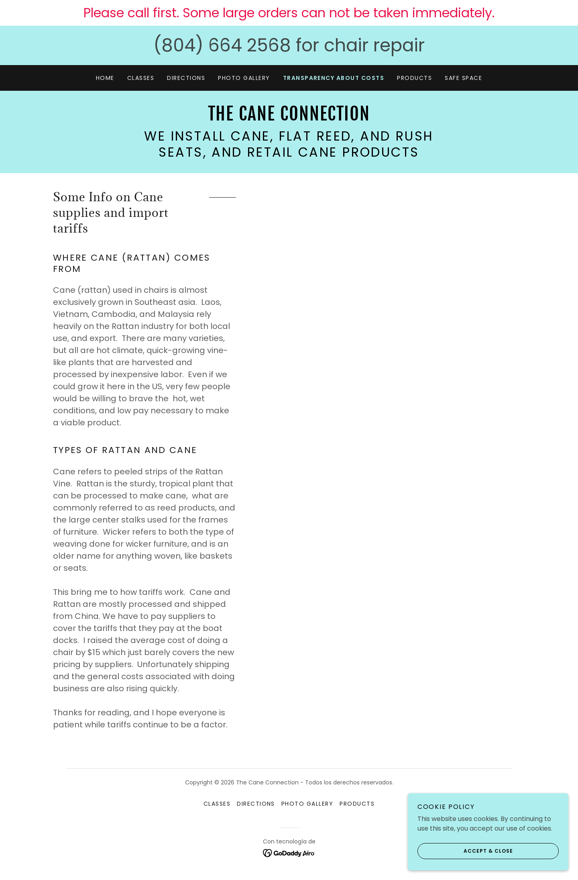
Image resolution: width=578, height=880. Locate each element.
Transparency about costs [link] (334, 78)
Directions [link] (186, 78)
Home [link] (105, 78)
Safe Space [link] (463, 78)
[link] (288, 118)
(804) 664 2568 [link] (222, 45)
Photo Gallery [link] (244, 78)
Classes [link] (141, 78)
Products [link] (414, 78)
